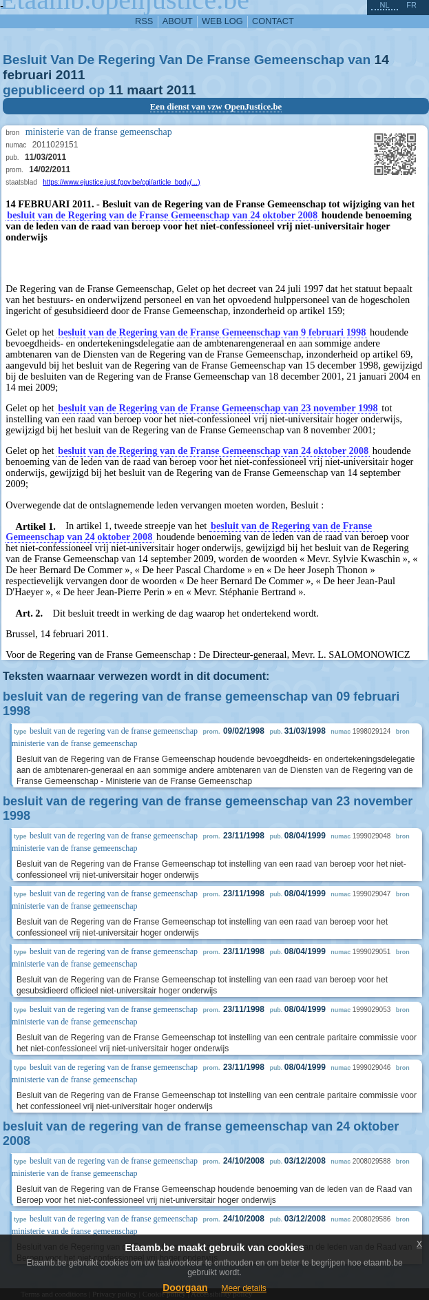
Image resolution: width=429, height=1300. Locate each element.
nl (384, 5)
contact (273, 21)
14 (382, 59)
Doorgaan (185, 1287)
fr (411, 5)
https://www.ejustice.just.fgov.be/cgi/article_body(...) (121, 182)
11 (116, 90)
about (178, 21)
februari (27, 75)
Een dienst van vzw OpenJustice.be (216, 107)
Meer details (243, 1288)
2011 (70, 75)
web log (222, 21)
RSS (144, 21)
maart (145, 90)
